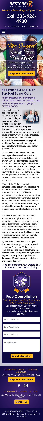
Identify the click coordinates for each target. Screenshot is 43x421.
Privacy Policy (20, 417)
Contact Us (21, 402)
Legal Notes (32, 414)
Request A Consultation (21, 73)
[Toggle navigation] (3, 31)
